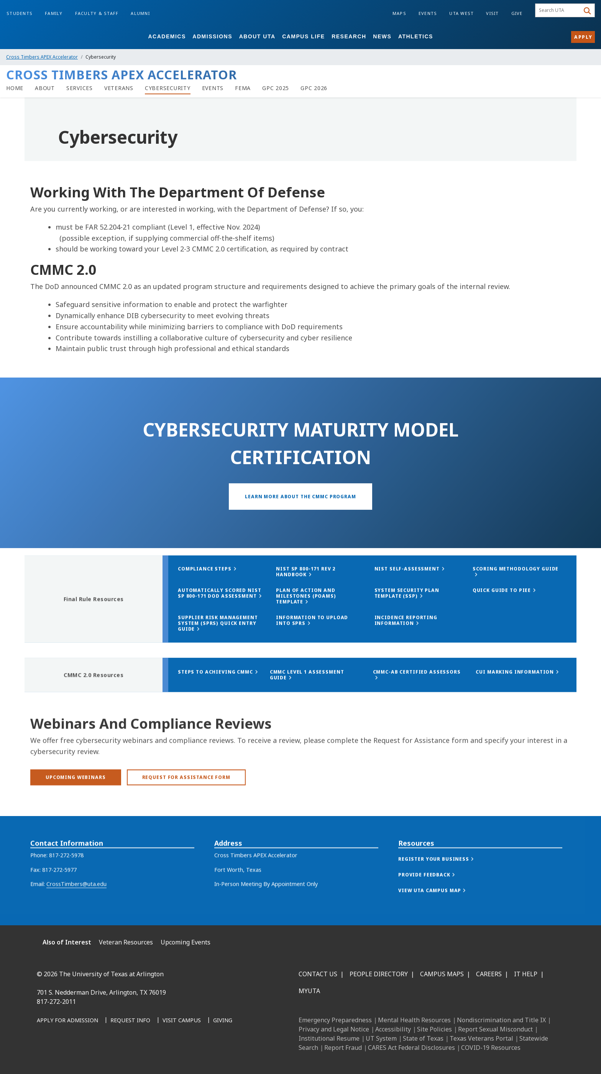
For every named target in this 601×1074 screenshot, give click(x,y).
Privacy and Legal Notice (334, 1029)
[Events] (213, 88)
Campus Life (303, 36)
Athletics (415, 36)
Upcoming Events (185, 942)
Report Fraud (343, 1047)
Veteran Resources (126, 942)
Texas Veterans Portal (481, 1038)
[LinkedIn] (62, 1055)
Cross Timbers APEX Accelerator (42, 57)
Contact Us (318, 974)
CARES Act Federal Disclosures (411, 1047)
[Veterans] (118, 88)
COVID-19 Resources (491, 1047)
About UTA (257, 36)
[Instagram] (79, 1055)
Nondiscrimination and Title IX (501, 1020)
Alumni (140, 13)
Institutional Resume (329, 1038)
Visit (492, 13)
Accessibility (393, 1029)
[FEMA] (243, 88)
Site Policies (434, 1029)
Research (349, 36)
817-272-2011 (56, 1001)
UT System (381, 1038)
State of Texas (423, 1038)
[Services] (79, 88)
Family (54, 13)
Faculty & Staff (97, 13)
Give (517, 13)
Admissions (212, 36)
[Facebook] (45, 1055)
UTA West (461, 13)
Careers (489, 974)
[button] (443, 878)
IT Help (525, 974)
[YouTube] (112, 1055)
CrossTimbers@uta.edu (76, 902)
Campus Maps (442, 974)
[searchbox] (558, 10)
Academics (167, 36)
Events (428, 13)
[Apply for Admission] (67, 1021)
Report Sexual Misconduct (495, 1029)
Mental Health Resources (414, 1020)
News (382, 36)
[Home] (14, 88)
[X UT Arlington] (95, 1055)
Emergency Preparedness (335, 1020)
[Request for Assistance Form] (186, 793)
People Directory (379, 974)
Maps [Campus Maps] (399, 13)
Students (20, 13)
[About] (45, 88)
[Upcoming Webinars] (75, 793)
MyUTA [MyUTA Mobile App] (309, 991)
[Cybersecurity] (167, 88)
